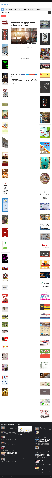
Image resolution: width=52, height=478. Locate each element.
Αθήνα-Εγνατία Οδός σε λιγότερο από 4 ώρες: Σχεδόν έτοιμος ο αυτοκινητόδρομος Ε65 (44, 455)
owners (17, 476)
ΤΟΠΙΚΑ (6, 9)
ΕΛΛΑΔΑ (10, 9)
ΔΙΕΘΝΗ (14, 9)
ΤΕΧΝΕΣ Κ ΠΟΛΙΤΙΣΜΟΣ (5, 12)
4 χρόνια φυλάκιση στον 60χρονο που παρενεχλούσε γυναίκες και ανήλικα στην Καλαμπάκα (44, 461)
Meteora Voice (5, 5)
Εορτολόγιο (25, 458)
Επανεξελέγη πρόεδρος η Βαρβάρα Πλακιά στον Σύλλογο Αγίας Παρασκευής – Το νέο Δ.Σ (11, 453)
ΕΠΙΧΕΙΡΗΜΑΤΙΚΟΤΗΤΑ (38, 9)
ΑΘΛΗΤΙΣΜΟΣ (26, 9)
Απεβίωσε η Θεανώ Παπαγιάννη (9, 426)
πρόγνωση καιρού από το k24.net (25, 432)
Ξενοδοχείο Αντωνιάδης (5, 396)
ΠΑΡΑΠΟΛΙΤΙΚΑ (20, 9)
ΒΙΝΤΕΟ (31, 9)
